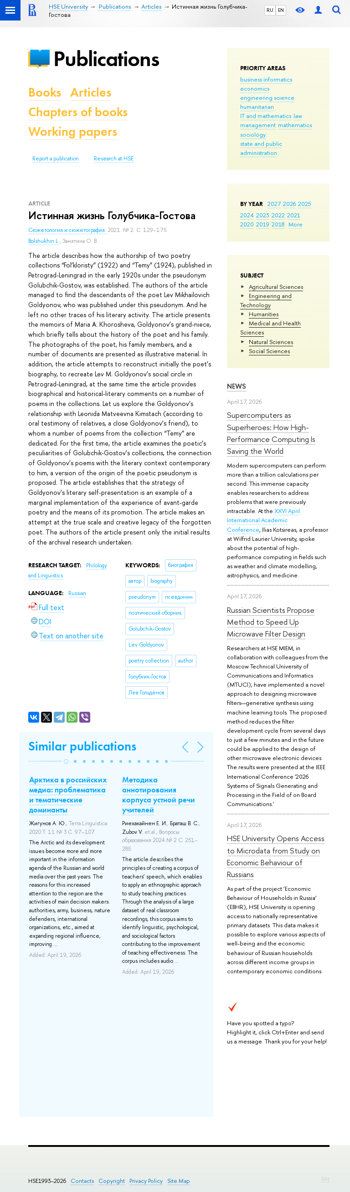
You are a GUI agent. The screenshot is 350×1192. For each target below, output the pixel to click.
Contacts (82, 1181)
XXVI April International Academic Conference (263, 520)
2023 (262, 215)
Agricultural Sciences (276, 287)
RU (270, 10)
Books (44, 92)
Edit (325, 1179)
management (258, 125)
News (236, 386)
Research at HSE (114, 158)
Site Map (178, 1181)
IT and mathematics (265, 116)
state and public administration (261, 148)
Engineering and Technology (266, 300)
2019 (262, 224)
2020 (247, 224)
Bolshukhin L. (44, 241)
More (295, 224)
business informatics (266, 79)
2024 (247, 215)
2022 (278, 215)
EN (281, 10)
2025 (304, 204)
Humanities (263, 314)
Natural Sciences (271, 342)
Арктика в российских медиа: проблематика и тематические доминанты (68, 795)
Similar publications (82, 746)
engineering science (267, 97)
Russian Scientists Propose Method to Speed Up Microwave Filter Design (270, 622)
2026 (289, 204)
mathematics (295, 125)
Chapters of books (78, 112)
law (297, 116)
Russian (77, 593)
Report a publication (55, 158)
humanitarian (257, 107)
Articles (90, 92)
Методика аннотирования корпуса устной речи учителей (158, 795)
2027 (274, 204)
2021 (293, 215)
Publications (106, 58)
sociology (253, 134)
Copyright (111, 1181)
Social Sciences (269, 351)
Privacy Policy (146, 1181)
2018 (278, 224)
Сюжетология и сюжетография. (68, 230)
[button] (66, 761)
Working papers (72, 131)
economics (254, 88)
